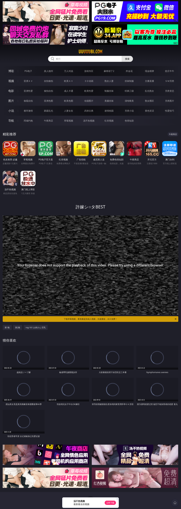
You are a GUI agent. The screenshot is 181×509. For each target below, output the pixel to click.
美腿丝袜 (109, 100)
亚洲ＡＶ (28, 81)
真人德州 (48, 71)
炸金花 (129, 71)
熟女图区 (149, 100)
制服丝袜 (109, 90)
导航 (11, 121)
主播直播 (149, 81)
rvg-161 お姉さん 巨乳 (36, 327)
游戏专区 (88, 71)
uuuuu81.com (90, 51)
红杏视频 (109, 120)
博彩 (11, 71)
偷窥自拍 (28, 100)
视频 (11, 81)
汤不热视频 (88, 120)
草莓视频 (68, 120)
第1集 (7, 327)
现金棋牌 (149, 71)
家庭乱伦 (48, 110)
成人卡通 (68, 90)
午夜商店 (48, 120)
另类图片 (169, 100)
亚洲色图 (48, 100)
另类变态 (169, 90)
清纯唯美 (129, 100)
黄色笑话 (149, 110)
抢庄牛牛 (169, 71)
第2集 (17, 327)
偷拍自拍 (48, 90)
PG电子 (28, 71)
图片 (11, 101)
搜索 (127, 58)
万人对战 (68, 71)
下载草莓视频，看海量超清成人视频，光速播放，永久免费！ (120, 319)
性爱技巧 (169, 110)
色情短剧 (129, 120)
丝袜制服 (129, 81)
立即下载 (110, 502)
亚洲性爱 (28, 90)
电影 (11, 91)
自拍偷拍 (48, 81)
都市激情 (28, 110)
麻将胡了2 (109, 71)
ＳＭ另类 (169, 81)
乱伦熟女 (149, 90)
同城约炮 (28, 120)
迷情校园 (109, 110)
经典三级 (129, 90)
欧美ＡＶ (68, 81)
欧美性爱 (88, 90)
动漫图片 (88, 100)
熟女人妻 (109, 81)
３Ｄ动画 (88, 81)
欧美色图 (68, 100)
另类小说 (129, 110)
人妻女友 (68, 110)
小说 (11, 111)
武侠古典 (88, 110)
